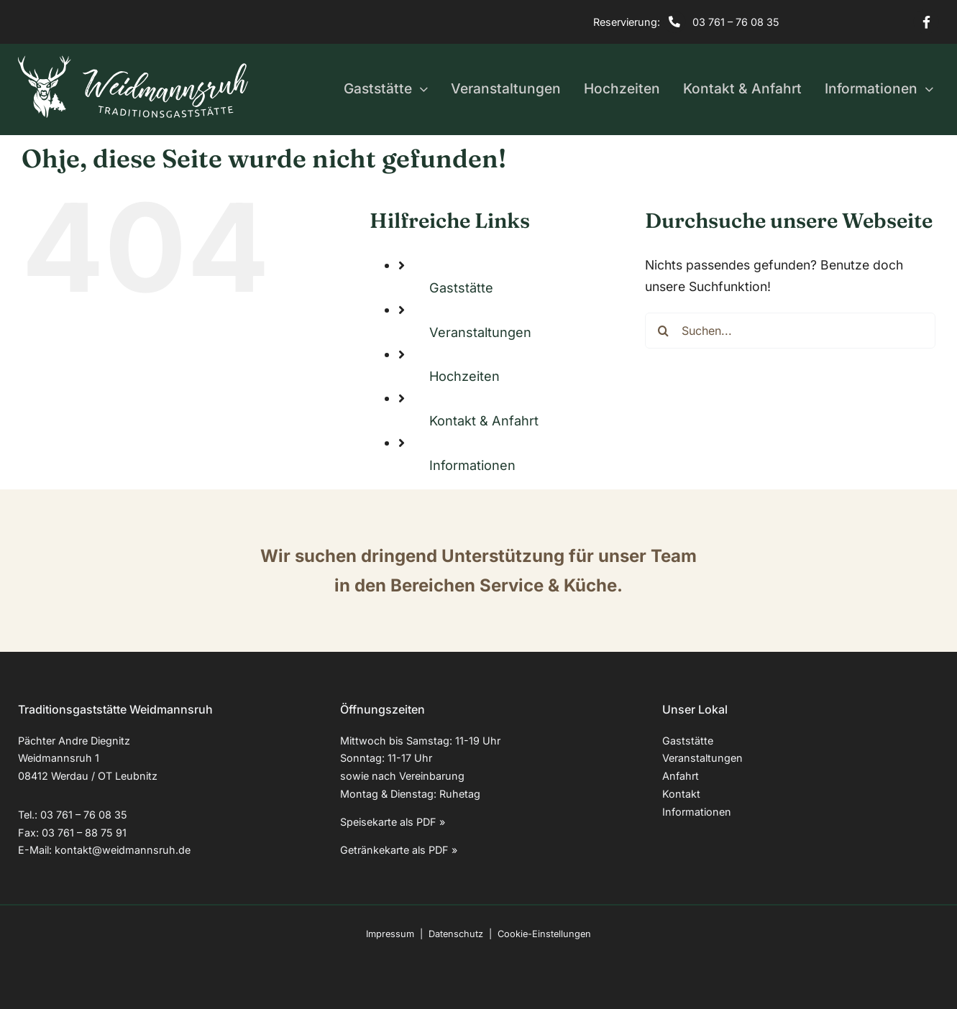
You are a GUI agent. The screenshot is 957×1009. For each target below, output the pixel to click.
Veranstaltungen (480, 332)
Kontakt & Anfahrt (484, 420)
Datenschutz (456, 934)
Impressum (390, 934)
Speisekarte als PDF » (392, 822)
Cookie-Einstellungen (544, 934)
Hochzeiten (464, 376)
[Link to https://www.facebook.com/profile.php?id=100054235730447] (925, 21)
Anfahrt (680, 776)
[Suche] (663, 331)
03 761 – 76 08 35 (735, 22)
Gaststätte (461, 287)
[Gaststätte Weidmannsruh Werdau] (133, 61)
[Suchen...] (790, 331)
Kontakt (681, 794)
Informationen (472, 465)
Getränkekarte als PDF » (398, 850)
